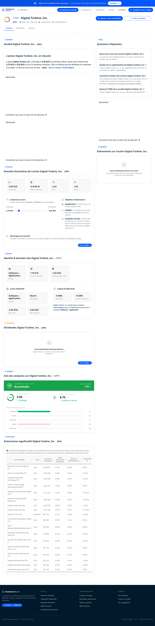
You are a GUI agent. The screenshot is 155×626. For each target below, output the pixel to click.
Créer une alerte (137, 18)
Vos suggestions (124, 603)
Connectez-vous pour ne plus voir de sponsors (26, 115)
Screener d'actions (47, 595)
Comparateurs (87, 10)
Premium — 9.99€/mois (12, 605)
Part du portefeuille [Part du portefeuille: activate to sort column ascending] (73, 460)
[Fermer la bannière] (152, 3)
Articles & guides (85, 603)
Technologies (44, 22)
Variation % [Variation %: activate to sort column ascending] (87, 460)
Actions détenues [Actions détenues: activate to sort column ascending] (48, 460)
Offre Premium (84, 606)
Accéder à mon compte (140, 10)
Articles (111, 10)
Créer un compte (124, 599)
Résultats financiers (48, 603)
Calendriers (101, 10)
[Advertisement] (49, 96)
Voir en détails (84, 245)
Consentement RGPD (146, 619)
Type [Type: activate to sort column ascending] (37, 459)
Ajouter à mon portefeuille (109, 18)
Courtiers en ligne (85, 595)
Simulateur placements (87, 599)
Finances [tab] (31, 28)
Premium (121, 10)
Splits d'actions (46, 606)
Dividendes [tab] (20, 28)
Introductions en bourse (49, 610)
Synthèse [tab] (9, 28)
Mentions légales (127, 619)
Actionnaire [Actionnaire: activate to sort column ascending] (19, 459)
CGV (136, 619)
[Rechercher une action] (36, 10)
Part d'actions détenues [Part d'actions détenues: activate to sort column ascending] (60, 459)
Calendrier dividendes (49, 599)
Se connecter (123, 595)
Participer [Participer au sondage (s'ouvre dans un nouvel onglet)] (115, 3)
